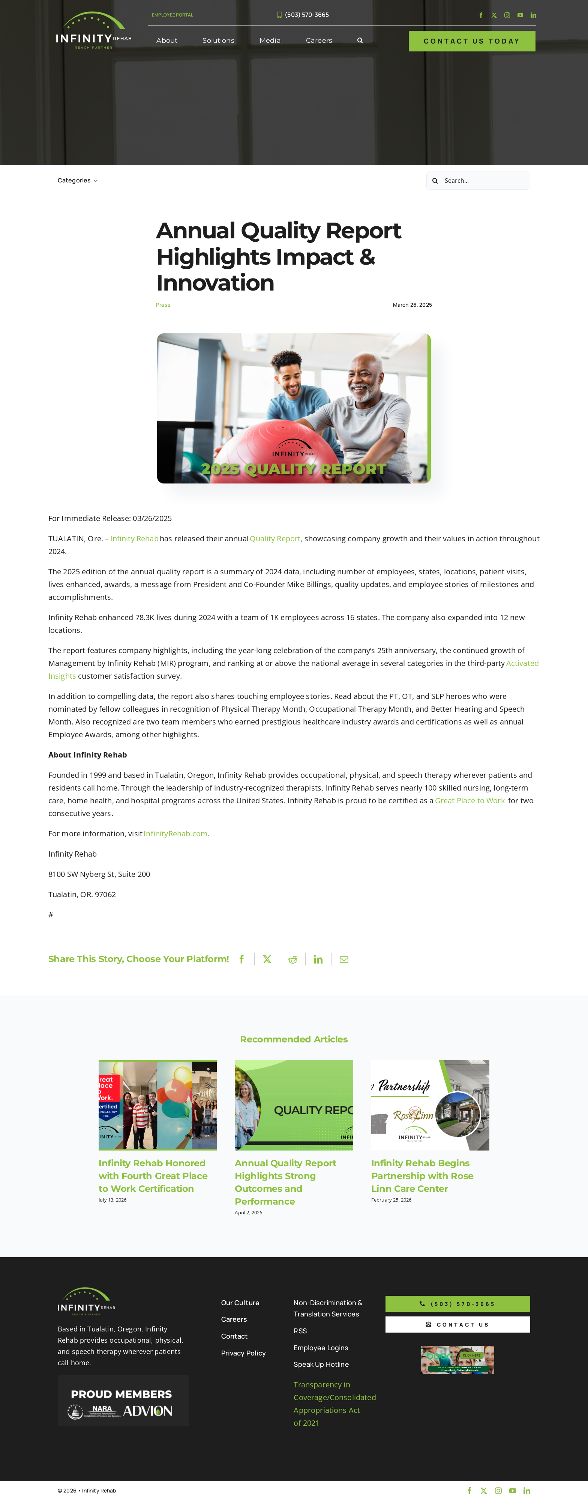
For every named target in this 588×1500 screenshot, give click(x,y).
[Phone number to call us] (458, 1304)
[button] (360, 41)
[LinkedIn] (318, 959)
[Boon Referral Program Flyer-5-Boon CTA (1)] (457, 1349)
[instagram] (507, 15)
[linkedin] (533, 15)
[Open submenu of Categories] (94, 180)
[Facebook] (242, 959)
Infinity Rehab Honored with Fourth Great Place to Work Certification (153, 1176)
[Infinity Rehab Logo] (93, 15)
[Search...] (478, 181)
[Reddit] (293, 959)
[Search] (435, 181)
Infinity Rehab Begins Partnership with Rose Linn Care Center (422, 1176)
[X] (267, 959)
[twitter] (494, 15)
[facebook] (481, 15)
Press (163, 304)
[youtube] (520, 15)
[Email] (344, 959)
